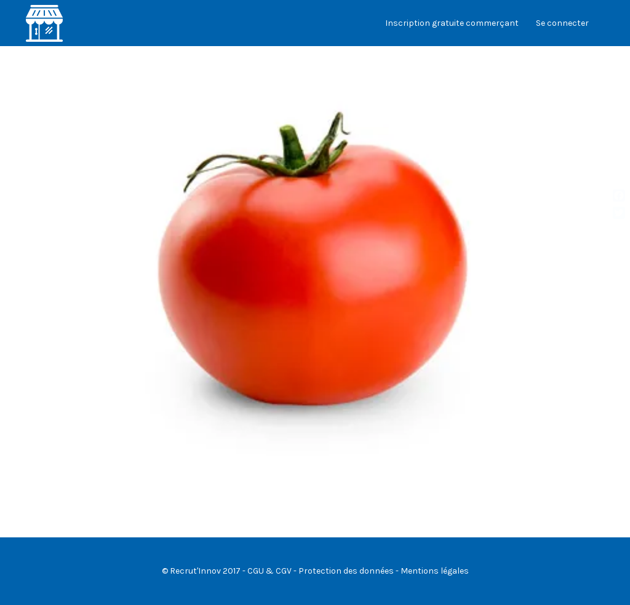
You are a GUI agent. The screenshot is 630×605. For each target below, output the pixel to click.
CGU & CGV (269, 571)
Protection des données (346, 571)
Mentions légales (435, 571)
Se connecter (562, 23)
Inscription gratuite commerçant (452, 23)
